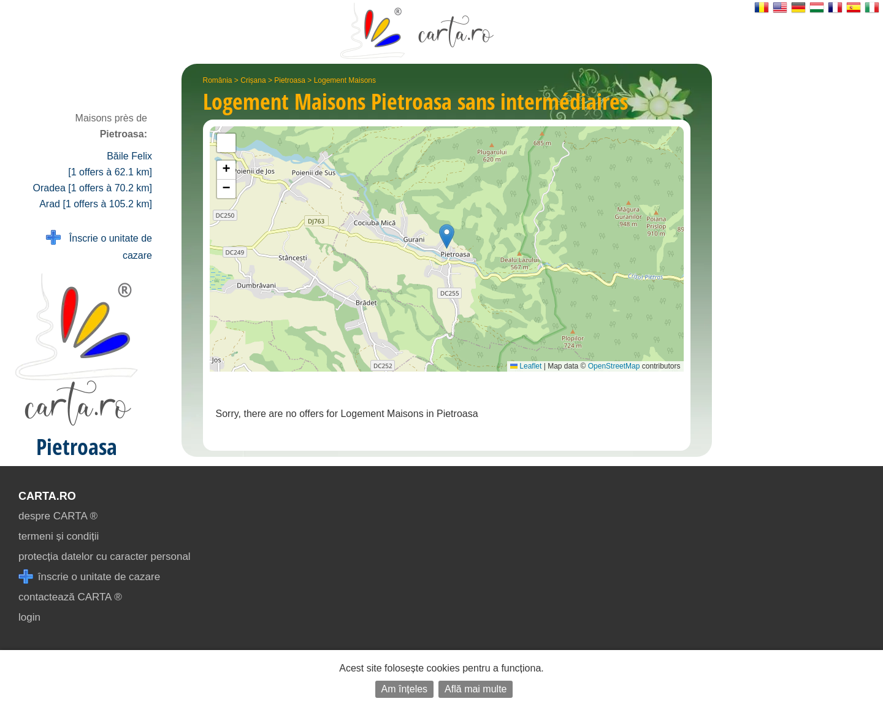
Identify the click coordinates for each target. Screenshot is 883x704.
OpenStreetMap (614, 366)
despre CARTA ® (57, 516)
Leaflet (525, 366)
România (217, 80)
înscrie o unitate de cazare (89, 577)
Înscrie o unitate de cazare (99, 246)
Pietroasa (289, 80)
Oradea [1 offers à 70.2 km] (92, 188)
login (29, 617)
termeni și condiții (58, 536)
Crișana (253, 80)
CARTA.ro (47, 496)
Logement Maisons (345, 80)
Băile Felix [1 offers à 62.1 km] (110, 164)
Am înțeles (404, 689)
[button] (446, 236)
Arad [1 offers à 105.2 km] (95, 204)
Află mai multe (475, 689)
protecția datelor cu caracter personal (104, 556)
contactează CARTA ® (70, 597)
